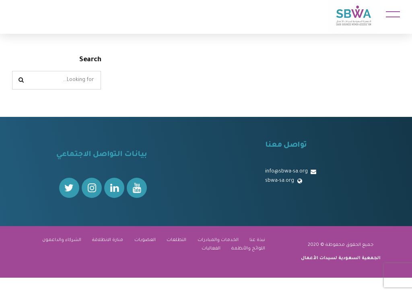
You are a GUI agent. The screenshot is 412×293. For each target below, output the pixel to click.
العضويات (145, 240)
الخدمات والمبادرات (218, 240)
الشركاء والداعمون (61, 240)
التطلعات (176, 240)
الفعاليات (211, 248)
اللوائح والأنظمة (248, 248)
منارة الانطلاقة (107, 240)
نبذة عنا (257, 240)
